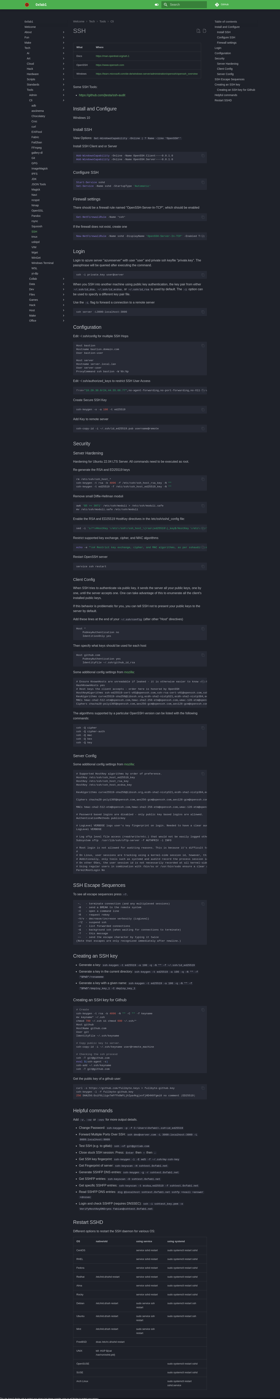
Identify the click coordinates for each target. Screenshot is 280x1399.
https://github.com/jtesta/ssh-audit (102, 95)
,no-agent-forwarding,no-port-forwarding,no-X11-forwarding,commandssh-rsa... (141, 390)
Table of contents (226, 21)
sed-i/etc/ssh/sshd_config (141, 528)
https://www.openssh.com (110, 65)
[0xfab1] (27, 5)
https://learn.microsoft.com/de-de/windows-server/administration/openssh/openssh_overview (147, 73)
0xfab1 (28, 21)
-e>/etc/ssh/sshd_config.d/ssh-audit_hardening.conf (141, 547)
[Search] (184, 4)
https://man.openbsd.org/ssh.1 (112, 56)
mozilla (129, 672)
